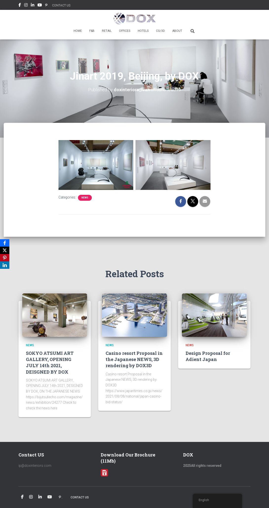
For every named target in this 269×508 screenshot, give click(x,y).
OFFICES (124, 31)
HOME (78, 31)
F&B (92, 31)
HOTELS (143, 31)
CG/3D (160, 31)
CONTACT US (61, 5)
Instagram (26, 5)
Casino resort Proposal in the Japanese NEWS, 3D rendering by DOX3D (134, 359)
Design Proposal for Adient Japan (208, 356)
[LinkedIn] (4, 265)
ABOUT (177, 31)
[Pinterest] (4, 257)
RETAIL (107, 31)
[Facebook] (4, 243)
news (84, 197)
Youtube (40, 5)
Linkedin (32, 5)
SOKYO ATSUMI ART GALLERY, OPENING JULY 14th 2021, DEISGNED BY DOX (50, 362)
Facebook (20, 5)
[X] (4, 250)
